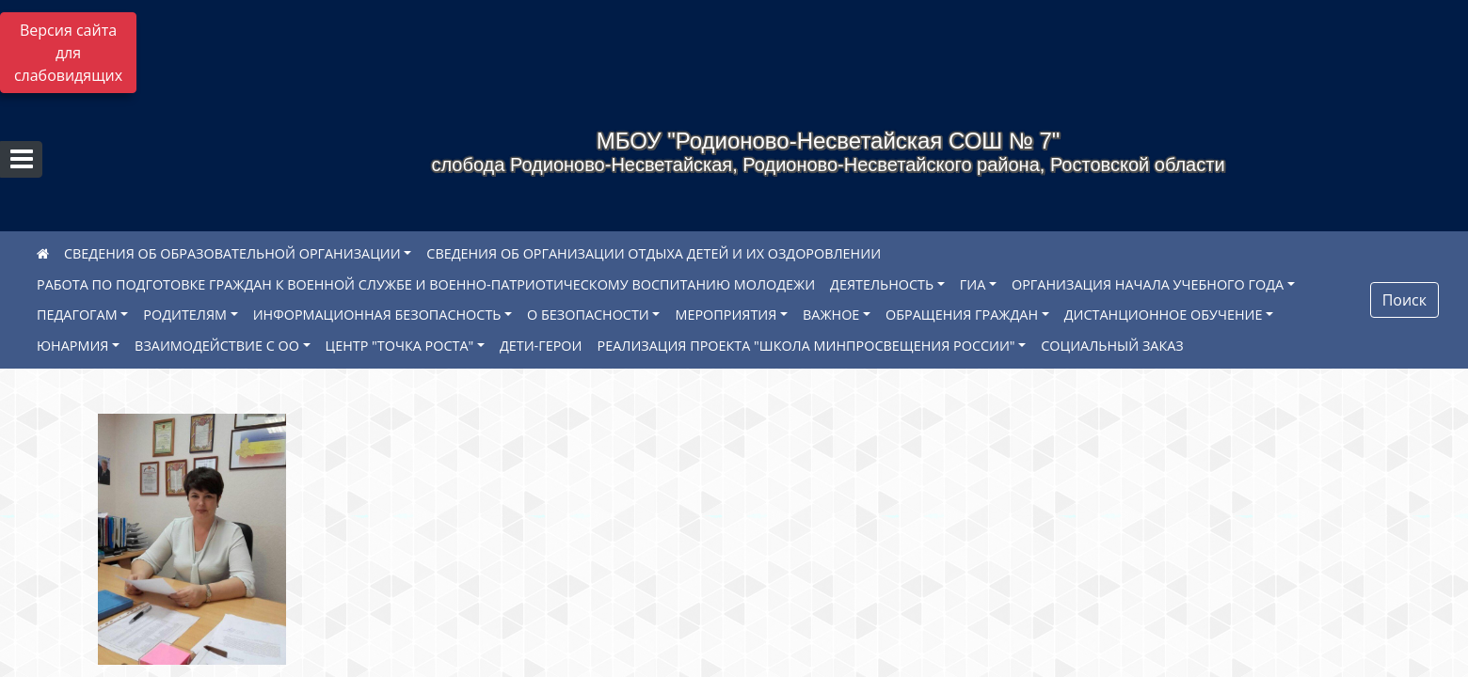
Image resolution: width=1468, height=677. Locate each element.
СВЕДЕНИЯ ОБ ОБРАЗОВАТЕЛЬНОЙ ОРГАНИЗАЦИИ (232, 253)
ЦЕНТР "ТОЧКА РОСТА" (400, 345)
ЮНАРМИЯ (72, 345)
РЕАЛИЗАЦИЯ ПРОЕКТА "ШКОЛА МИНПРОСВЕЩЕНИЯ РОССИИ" (806, 345)
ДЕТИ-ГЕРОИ (541, 345)
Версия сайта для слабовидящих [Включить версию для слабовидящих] (68, 53)
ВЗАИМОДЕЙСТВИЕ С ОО (217, 345)
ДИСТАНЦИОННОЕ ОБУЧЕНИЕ (1163, 314)
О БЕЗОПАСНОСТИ (588, 314)
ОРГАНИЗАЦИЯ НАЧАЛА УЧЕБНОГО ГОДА (1148, 284)
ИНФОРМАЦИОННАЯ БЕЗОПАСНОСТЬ (377, 314)
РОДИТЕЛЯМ (185, 314)
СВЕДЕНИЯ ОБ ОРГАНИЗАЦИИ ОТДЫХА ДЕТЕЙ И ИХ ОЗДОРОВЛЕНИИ (653, 253)
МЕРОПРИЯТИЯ (725, 314)
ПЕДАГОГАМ (77, 314)
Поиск (1404, 300)
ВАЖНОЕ (831, 314)
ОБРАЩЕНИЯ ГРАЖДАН (962, 314)
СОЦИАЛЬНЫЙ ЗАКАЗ (1112, 345)
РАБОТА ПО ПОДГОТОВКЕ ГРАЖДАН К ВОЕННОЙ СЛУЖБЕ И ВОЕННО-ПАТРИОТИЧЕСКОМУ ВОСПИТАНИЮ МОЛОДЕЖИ (426, 284)
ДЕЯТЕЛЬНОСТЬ (881, 284)
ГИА (973, 284)
